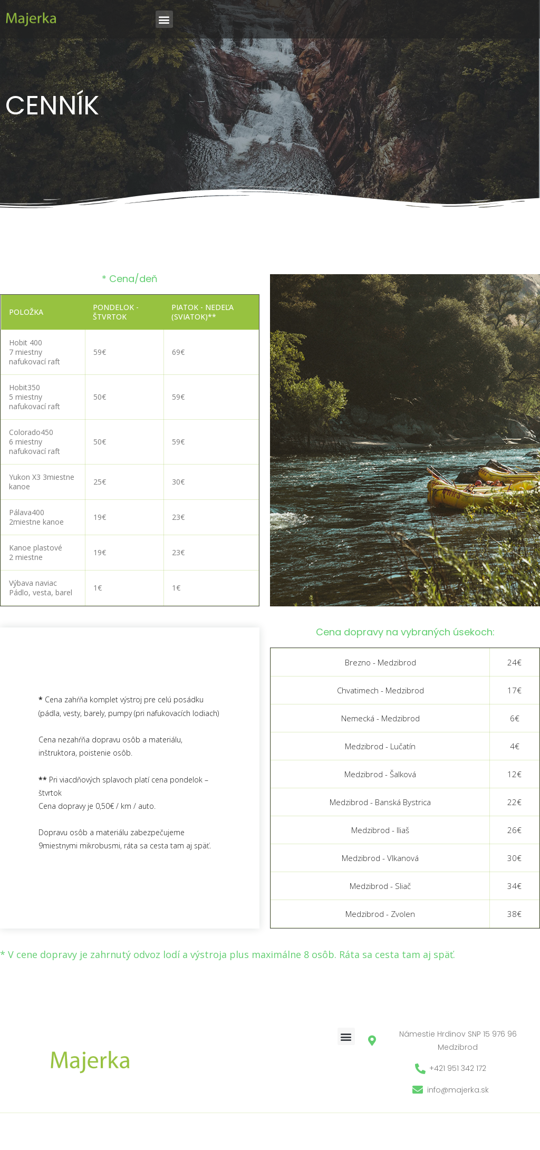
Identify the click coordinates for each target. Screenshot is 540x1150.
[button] (164, 19)
